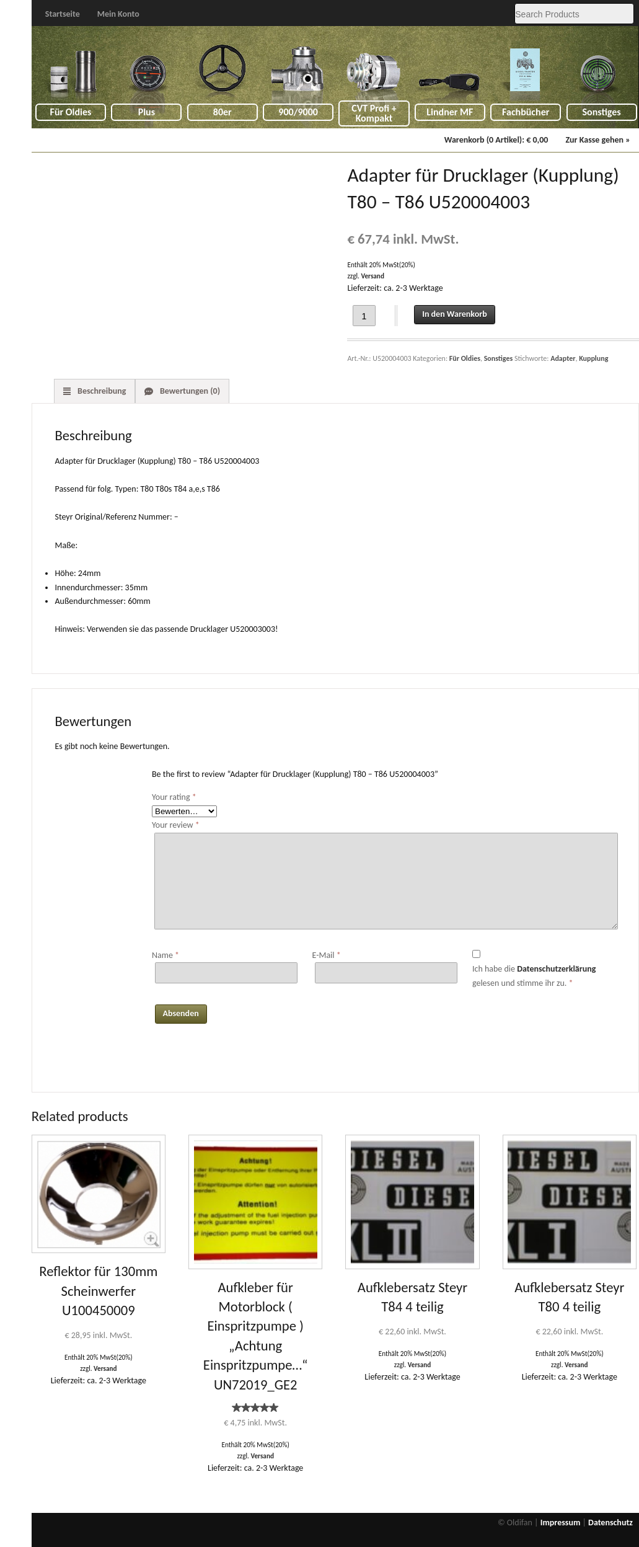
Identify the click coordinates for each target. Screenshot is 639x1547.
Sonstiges (602, 112)
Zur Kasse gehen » (597, 140)
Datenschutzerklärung (556, 969)
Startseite (62, 14)
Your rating (174, 797)
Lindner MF (449, 112)
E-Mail (326, 955)
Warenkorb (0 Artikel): (496, 140)
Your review (176, 825)
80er (222, 112)
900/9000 (298, 112)
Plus (146, 112)
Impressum (560, 1522)
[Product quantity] (364, 315)
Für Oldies (71, 112)
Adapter (562, 358)
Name (165, 955)
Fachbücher (525, 112)
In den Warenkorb (454, 314)
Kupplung (593, 358)
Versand (372, 276)
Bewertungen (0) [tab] (189, 391)
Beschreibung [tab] (101, 391)
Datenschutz (610, 1522)
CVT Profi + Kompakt (374, 113)
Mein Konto (118, 14)
